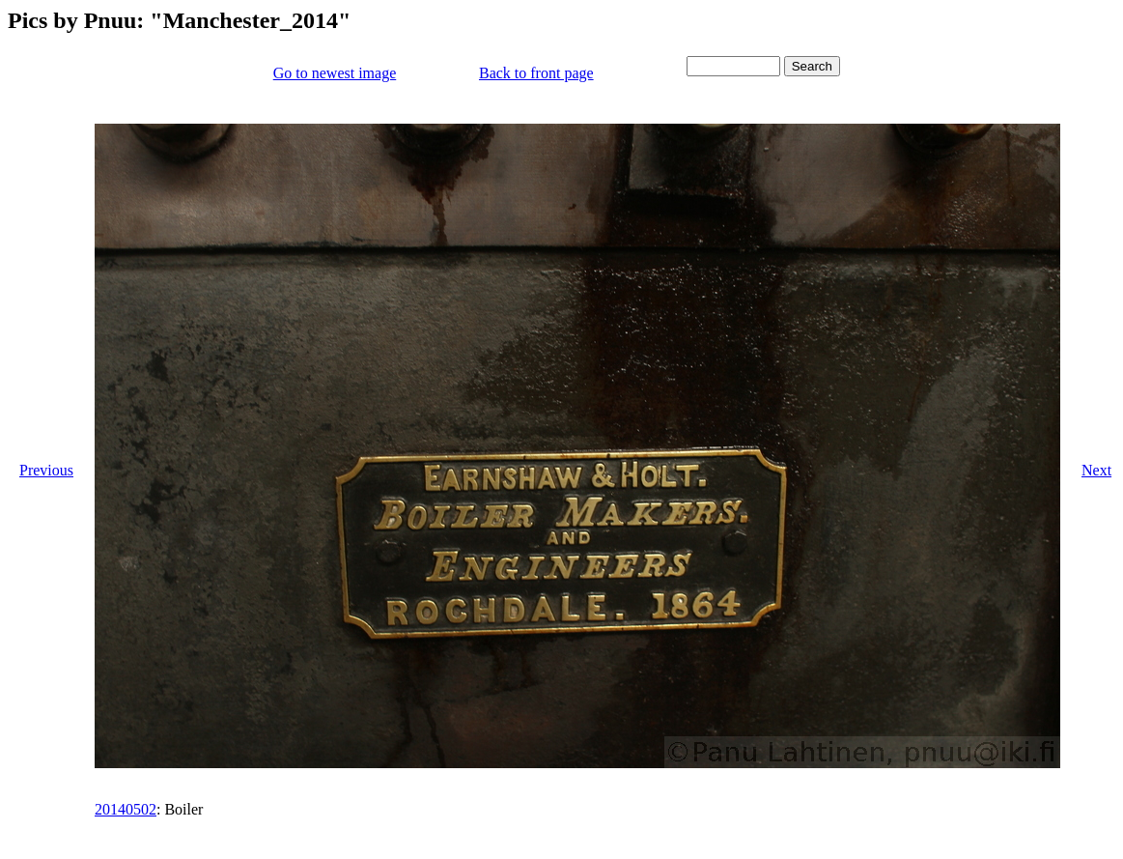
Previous (46, 470)
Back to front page (536, 73)
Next (1096, 470)
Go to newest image (335, 73)
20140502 (125, 809)
